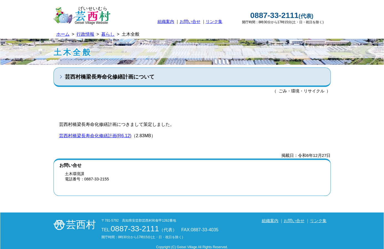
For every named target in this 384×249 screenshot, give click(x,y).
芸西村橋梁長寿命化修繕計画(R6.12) (95, 135)
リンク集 (214, 21)
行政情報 (85, 34)
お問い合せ (190, 21)
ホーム (63, 34)
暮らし (108, 34)
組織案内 (165, 21)
